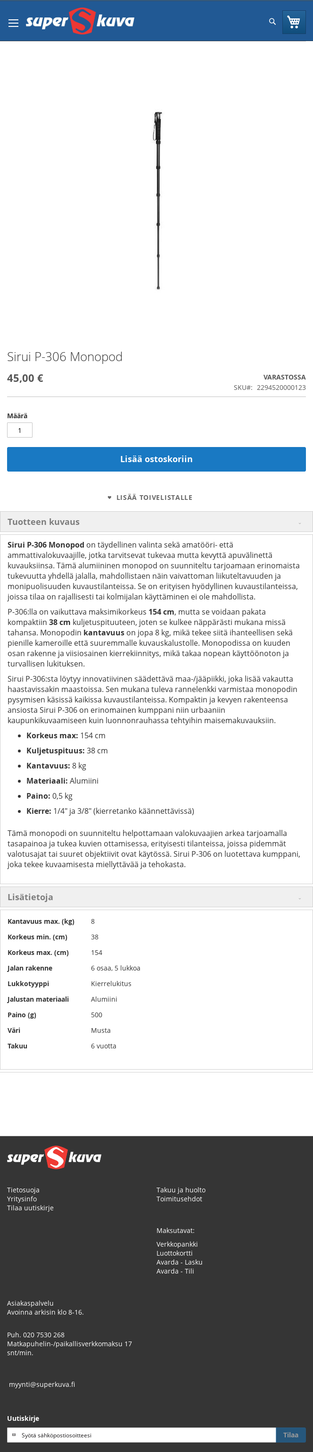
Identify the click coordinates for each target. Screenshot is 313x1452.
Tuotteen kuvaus (44, 521)
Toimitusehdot (179, 1198)
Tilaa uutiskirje (30, 1207)
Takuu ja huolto (181, 1189)
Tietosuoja (23, 1189)
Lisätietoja (30, 897)
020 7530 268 (44, 1334)
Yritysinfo (22, 1198)
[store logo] (80, 21)
